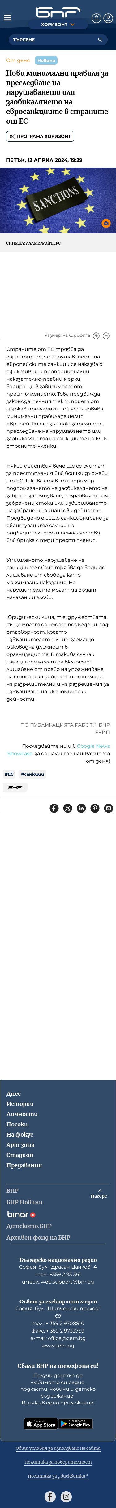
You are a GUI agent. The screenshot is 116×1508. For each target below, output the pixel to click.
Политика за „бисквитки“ (58, 1476)
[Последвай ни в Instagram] (66, 1497)
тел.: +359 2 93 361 (58, 1274)
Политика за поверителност (58, 1462)
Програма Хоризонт (40, 136)
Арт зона (20, 1144)
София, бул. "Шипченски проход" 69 (58, 1312)
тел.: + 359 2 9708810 (58, 1323)
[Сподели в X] (68, 808)
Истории (20, 1103)
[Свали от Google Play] (75, 1423)
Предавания (24, 1165)
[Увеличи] (96, 335)
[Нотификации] (96, 18)
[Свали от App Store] (41, 1423)
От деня (18, 60)
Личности (22, 1114)
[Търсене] (100, 40)
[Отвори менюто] (7, 17)
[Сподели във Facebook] (54, 808)
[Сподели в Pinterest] (95, 808)
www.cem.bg (58, 1346)
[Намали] (106, 335)
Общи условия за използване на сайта (58, 1448)
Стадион (19, 1155)
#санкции (32, 774)
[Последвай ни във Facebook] (50, 1497)
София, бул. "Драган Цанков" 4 (58, 1267)
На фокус (19, 1134)
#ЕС (9, 774)
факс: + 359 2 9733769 (58, 1331)
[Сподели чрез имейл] (109, 808)
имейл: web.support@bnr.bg (58, 1282)
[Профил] (108, 18)
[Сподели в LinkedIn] (81, 808)
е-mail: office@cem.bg (58, 1338)
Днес (13, 1093)
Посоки (17, 1124)
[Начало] (58, 12)
